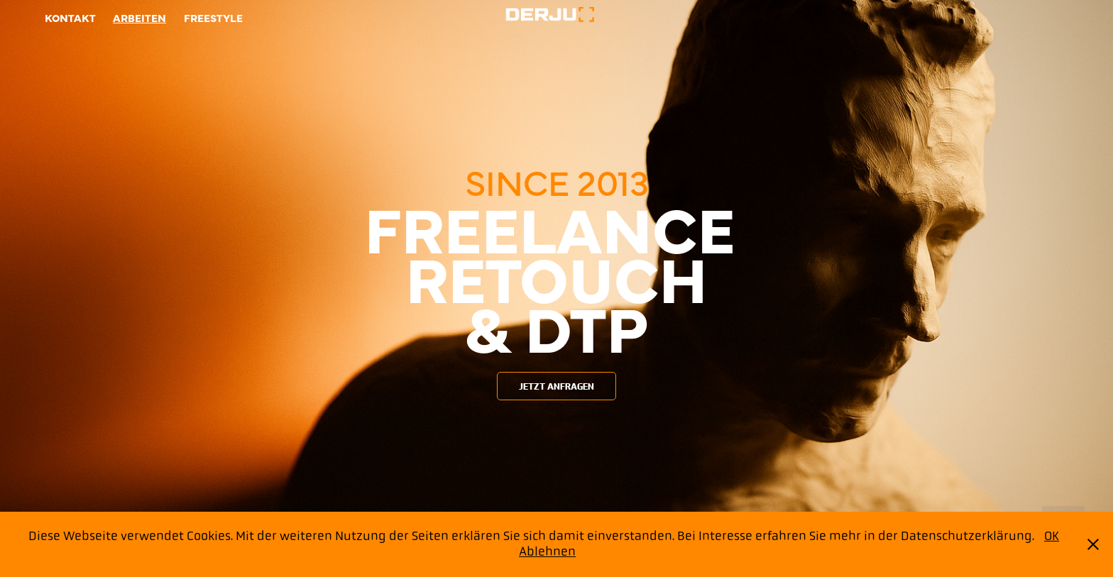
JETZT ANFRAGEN (556, 386)
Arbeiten (139, 17)
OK (1051, 536)
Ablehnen (547, 551)
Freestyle (213, 17)
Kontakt (70, 17)
